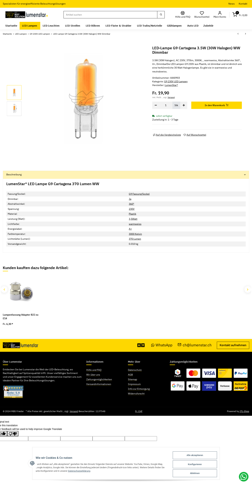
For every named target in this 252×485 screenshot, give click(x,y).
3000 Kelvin (135, 234)
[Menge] (165, 105)
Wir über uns (93, 374)
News (231, 3)
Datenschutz (135, 370)
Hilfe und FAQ (94, 370)
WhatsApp (162, 345)
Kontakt (243, 3)
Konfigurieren (197, 464)
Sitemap (132, 379)
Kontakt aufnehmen (233, 345)
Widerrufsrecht (136, 393)
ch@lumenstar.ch (195, 345)
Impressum (134, 384)
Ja (130, 199)
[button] (219, 15)
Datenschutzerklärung (78, 471)
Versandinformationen (98, 384)
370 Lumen (135, 238)
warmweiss (135, 224)
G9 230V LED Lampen (176, 81)
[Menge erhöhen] (183, 105)
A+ (130, 228)
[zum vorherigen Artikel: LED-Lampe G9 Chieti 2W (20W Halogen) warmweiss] (238, 34)
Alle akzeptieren (197, 456)
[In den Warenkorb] (216, 105)
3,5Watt (133, 218)
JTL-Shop (244, 411)
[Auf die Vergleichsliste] (167, 134)
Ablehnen (197, 473)
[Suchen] (110, 14)
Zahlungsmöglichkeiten (99, 379)
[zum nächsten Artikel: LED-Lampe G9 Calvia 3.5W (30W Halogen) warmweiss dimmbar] (245, 34)
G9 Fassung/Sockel (139, 193)
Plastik (132, 213)
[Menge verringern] (155, 105)
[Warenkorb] (240, 14)
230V (132, 209)
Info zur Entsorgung (139, 388)
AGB (130, 374)
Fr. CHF (138, 411)
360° (131, 203)
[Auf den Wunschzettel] (195, 134)
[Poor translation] (12, 433)
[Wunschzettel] (202, 15)
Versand (171, 97)
